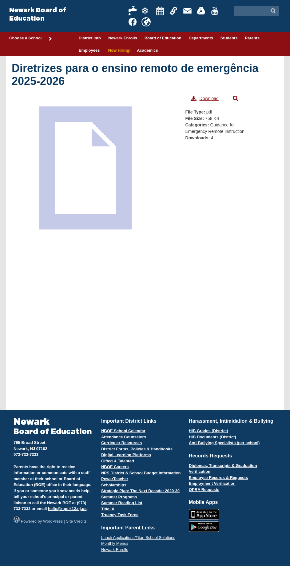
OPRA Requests (204, 489)
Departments (201, 38)
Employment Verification (212, 483)
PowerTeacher (114, 478)
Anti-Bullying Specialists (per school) (224, 442)
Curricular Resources (121, 442)
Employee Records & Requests (218, 477)
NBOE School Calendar (123, 430)
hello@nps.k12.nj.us (67, 508)
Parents (252, 38)
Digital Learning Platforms (126, 454)
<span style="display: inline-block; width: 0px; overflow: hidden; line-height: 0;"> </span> (92, 232)
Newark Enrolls (122, 38)
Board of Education (163, 38)
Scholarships (113, 485)
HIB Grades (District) (208, 430)
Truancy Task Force (119, 514)
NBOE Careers (115, 466)
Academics (147, 50)
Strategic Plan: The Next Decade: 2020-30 (140, 490)
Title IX (107, 509)
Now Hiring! (118, 50)
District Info (90, 38)
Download (205, 98)
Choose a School (30, 38)
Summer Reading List (121, 502)
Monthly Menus (114, 543)
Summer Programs (119, 497)
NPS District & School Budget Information (141, 473)
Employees (89, 50)
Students (229, 38)
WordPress (53, 521)
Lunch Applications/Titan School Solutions (138, 537)
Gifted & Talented (117, 461)
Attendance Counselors (123, 437)
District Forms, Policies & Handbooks (137, 449)
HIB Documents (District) (212, 437)
